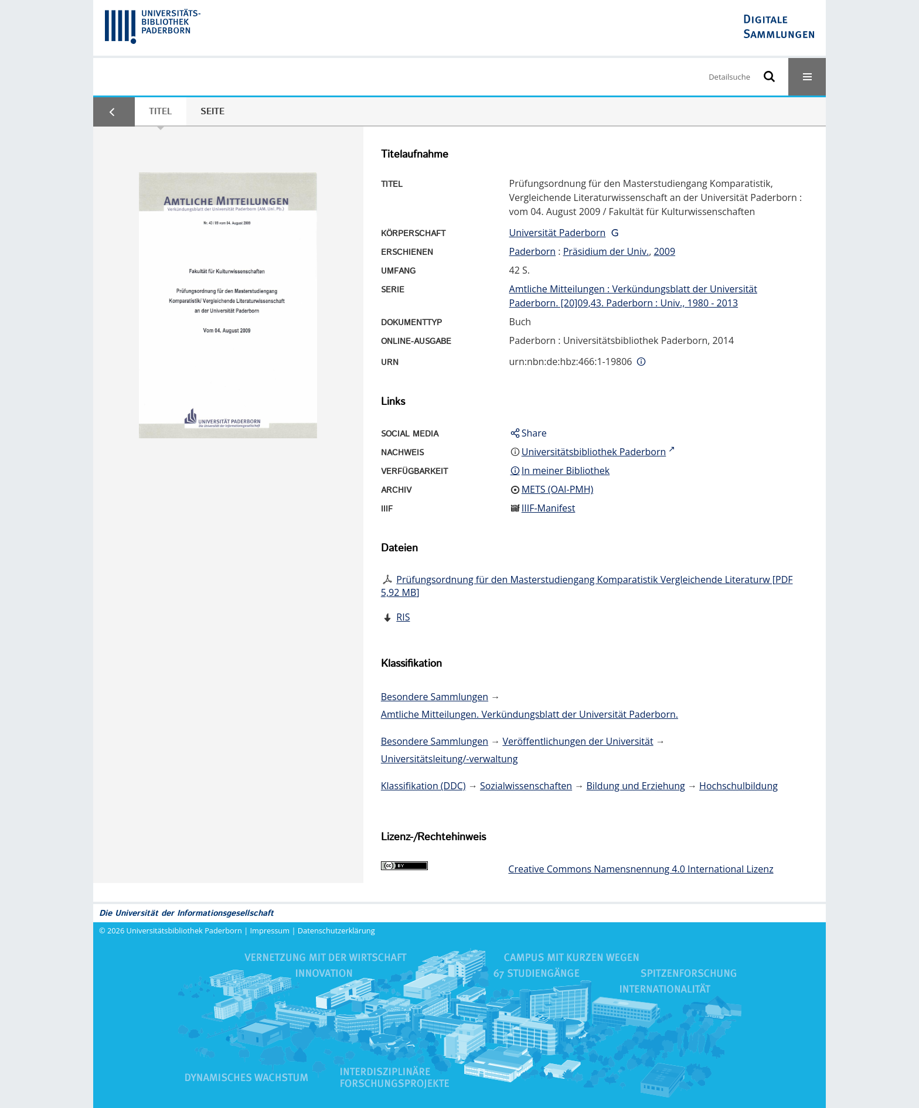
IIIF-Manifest (549, 508)
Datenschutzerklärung (336, 930)
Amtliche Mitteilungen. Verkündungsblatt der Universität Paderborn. (529, 714)
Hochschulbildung (738, 785)
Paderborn (532, 251)
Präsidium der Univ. (606, 251)
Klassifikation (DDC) (423, 785)
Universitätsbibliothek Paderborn (184, 930)
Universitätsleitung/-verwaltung (449, 758)
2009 (664, 251)
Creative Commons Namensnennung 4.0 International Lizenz (640, 868)
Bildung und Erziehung (635, 785)
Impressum (270, 930)
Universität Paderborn (557, 232)
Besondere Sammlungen (434, 696)
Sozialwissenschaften (526, 785)
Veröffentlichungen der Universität (577, 741)
